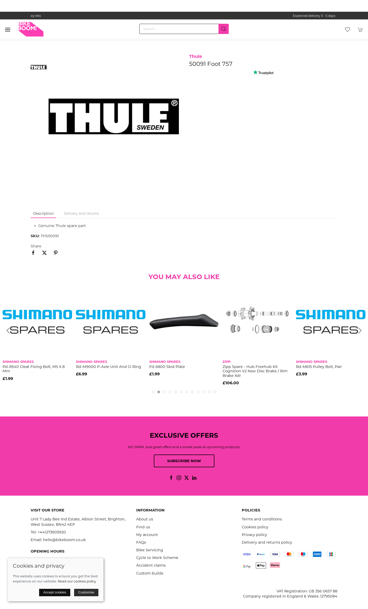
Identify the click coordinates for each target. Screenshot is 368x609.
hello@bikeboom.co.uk (64, 540)
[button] (7, 29)
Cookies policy (255, 527)
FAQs (141, 542)
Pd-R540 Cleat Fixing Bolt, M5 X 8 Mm (34, 368)
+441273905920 (52, 532)
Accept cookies (54, 592)
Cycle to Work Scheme (157, 557)
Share (36, 246)
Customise (86, 592)
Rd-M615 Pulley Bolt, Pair (319, 366)
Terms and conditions (262, 519)
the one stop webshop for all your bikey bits (184, 16)
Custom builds (149, 573)
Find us (143, 527)
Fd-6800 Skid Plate (167, 366)
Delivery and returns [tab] (81, 213)
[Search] (184, 29)
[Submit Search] (223, 29)
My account (147, 534)
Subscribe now (184, 461)
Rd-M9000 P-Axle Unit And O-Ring (108, 366)
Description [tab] (43, 213)
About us (144, 519)
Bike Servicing (149, 550)
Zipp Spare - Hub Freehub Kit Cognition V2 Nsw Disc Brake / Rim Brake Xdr (255, 371)
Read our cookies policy (77, 581)
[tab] (153, 392)
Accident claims (151, 565)
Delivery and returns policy (267, 542)
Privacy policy (254, 534)
